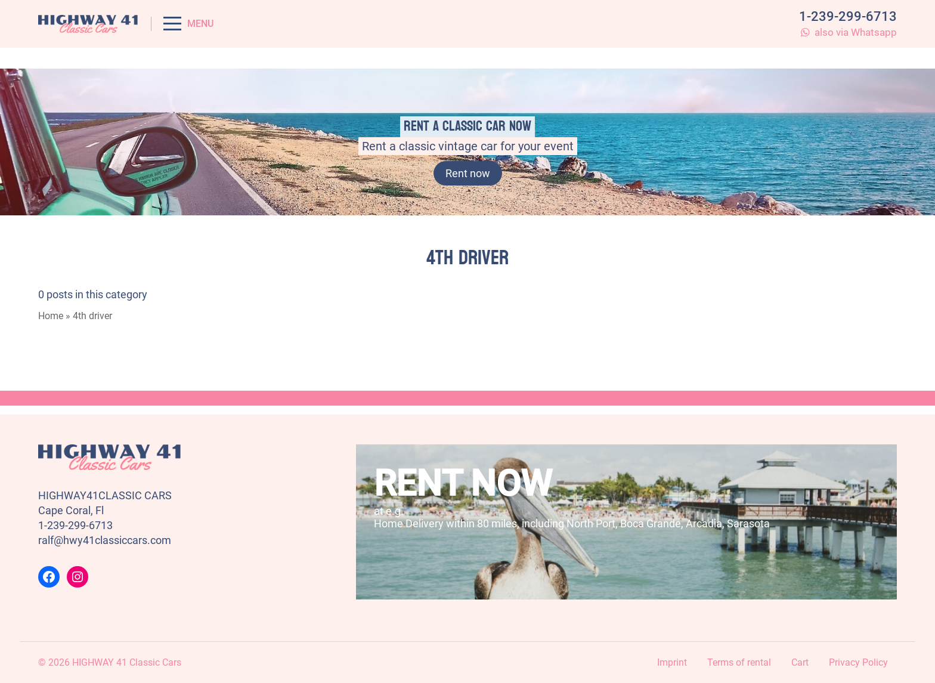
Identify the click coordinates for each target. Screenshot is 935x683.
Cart (800, 662)
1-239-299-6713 (848, 16)
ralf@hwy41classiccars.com (104, 540)
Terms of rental (739, 662)
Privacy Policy (858, 662)
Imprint (672, 662)
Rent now (467, 173)
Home (50, 316)
